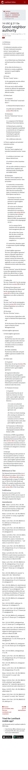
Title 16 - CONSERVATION (12, 13)
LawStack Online (8, 2)
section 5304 (16, 284)
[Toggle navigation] (25, 2)
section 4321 (9, 487)
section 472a (22, 364)
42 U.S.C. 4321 (10, 441)
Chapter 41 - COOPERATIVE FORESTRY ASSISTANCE (12, 16)
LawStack (6, 11)
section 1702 (9, 111)
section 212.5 (20, 212)
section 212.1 (7, 293)
